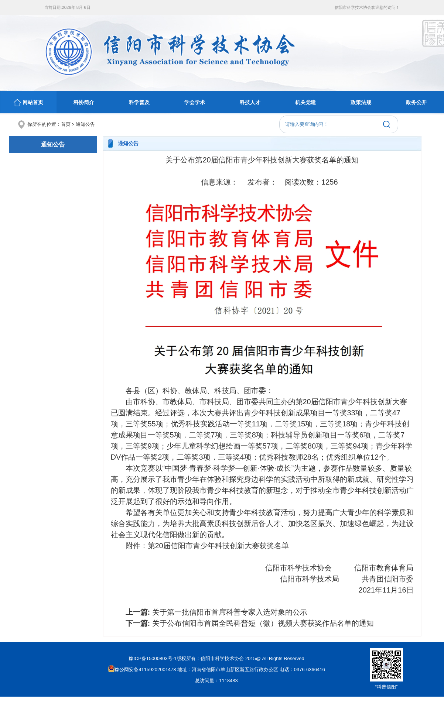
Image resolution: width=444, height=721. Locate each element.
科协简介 (84, 102)
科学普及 (139, 102)
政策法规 (361, 102)
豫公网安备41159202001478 (142, 669)
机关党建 (305, 102)
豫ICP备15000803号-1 (153, 658)
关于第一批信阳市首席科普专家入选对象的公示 (229, 612)
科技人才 (250, 102)
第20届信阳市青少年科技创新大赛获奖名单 (218, 546)
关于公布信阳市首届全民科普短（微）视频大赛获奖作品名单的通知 (263, 623)
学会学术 (194, 102)
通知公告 (85, 124)
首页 (66, 124)
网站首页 (28, 102)
